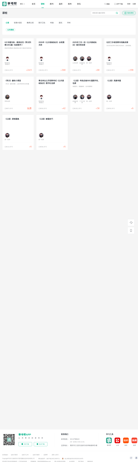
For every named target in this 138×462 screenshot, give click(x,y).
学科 (69, 23)
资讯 (79, 4)
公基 (7, 23)
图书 (52, 4)
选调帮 (46, 455)
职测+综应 (18, 23)
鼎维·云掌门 (55, 455)
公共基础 (10, 30)
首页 (33, 4)
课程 (42, 4)
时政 (52, 23)
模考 (70, 4)
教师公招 (30, 23)
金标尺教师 (36, 455)
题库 (61, 4)
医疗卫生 (42, 23)
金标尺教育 (14, 455)
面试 (60, 23)
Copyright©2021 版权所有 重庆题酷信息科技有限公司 (18, 458)
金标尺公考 (25, 455)
